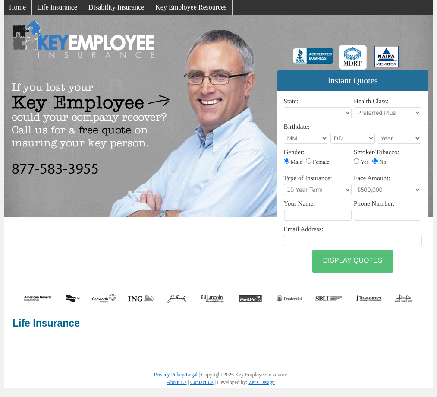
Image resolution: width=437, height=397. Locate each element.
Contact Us (202, 382)
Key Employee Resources (190, 7)
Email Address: (304, 229)
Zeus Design (261, 382)
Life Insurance (57, 7)
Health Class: (371, 101)
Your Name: (299, 203)
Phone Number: (374, 203)
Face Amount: (372, 178)
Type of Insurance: (308, 178)
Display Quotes (352, 260)
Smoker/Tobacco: (376, 152)
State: (291, 101)
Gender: (294, 152)
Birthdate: (297, 127)
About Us (176, 382)
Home (17, 7)
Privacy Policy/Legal (176, 375)
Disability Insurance (116, 7)
